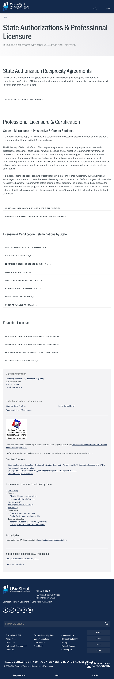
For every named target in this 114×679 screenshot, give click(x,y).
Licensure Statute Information (23, 499)
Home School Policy (66, 406)
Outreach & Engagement (16, 646)
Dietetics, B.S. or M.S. (18, 256)
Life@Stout (10, 642)
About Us (10, 649)
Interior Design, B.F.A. (18, 272)
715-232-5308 (12, 384)
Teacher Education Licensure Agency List (28, 522)
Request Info (19, 675)
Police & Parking (68, 646)
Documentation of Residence (18, 410)
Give (98, 645)
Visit (98, 639)
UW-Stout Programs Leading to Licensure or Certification (37, 216)
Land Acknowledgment (41, 602)
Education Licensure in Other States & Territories (33, 353)
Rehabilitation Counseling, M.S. (23, 288)
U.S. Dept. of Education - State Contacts (27, 524)
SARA (32, 77)
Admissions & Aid (13, 635)
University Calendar (69, 639)
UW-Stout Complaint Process (20, 473)
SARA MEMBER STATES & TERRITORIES (24, 99)
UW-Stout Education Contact (21, 361)
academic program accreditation (52, 540)
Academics (10, 639)
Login (98, 651)
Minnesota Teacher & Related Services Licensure (32, 344)
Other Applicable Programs (21, 305)
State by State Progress (16, 406)
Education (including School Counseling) (28, 264)
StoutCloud (38, 646)
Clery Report (66, 649)
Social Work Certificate (19, 297)
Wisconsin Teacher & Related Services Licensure (32, 336)
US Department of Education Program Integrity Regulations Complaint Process (42, 471)
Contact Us (8, 602)
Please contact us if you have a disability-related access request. (51, 662)
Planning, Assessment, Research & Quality (25, 379)
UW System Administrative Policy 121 (22, 558)
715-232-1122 (43, 591)
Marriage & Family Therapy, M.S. (23, 280)
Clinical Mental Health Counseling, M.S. (27, 248)
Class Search (39, 642)
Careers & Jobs (67, 635)
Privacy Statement (21, 602)
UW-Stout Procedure (15, 564)
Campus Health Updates (44, 635)
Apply (98, 632)
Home (5, 17)
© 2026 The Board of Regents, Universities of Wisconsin (28, 666)
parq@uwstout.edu (14, 387)
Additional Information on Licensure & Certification (34, 208)
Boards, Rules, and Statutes (22, 513)
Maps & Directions (41, 639)
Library (64, 642)
